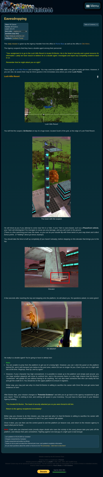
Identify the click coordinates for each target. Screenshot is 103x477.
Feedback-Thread (17, 38)
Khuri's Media (57, 465)
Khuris (40, 461)
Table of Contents (91, 24)
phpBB (51, 461)
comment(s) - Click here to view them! (53, 445)
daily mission (13, 44)
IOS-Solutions (69, 465)
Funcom (61, 460)
